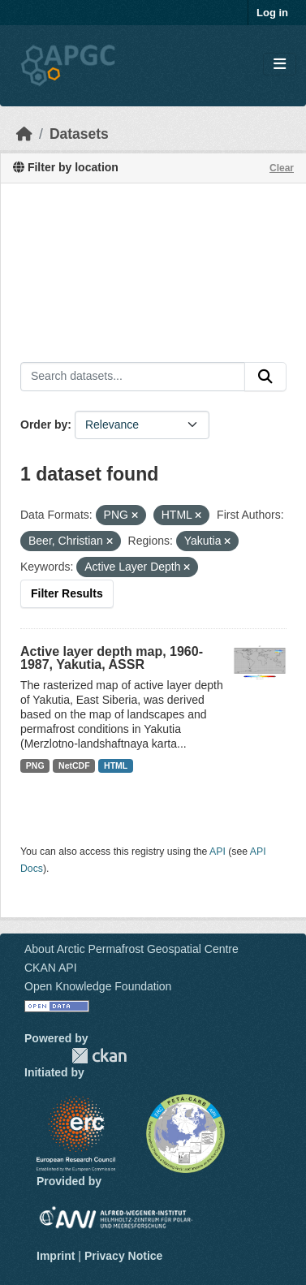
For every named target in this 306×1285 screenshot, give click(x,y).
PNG (35, 765)
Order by (43, 424)
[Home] (24, 134)
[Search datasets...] (132, 376)
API (217, 851)
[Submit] (265, 376)
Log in (272, 12)
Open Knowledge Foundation (97, 986)
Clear (281, 168)
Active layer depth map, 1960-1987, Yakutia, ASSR (111, 658)
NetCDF (74, 765)
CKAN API (50, 967)
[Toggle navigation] (279, 64)
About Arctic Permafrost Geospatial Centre (131, 948)
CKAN (99, 1055)
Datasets (79, 134)
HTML (115, 765)
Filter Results (67, 593)
